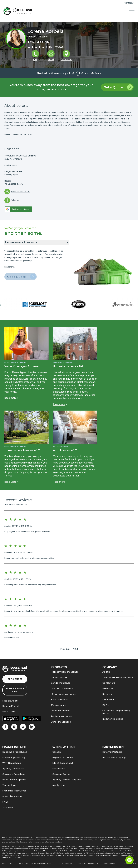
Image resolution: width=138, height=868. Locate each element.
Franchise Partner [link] (12, 796)
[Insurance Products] (36, 242)
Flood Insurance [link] (60, 710)
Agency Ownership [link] (13, 768)
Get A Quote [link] (118, 87)
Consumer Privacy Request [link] (88, 863)
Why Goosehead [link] (11, 763)
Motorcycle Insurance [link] (63, 694)
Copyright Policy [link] (110, 863)
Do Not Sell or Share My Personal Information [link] (35, 863)
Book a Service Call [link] (15, 690)
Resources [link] (58, 768)
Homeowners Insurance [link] (65, 671)
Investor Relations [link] (112, 718)
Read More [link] (10, 482)
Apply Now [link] (58, 785)
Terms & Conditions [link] (65, 863)
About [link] (106, 671)
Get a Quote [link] (21, 276)
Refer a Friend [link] (10, 706)
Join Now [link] (7, 807)
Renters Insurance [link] (61, 716)
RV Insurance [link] (58, 705)
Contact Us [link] (129, 2)
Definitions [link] (108, 699)
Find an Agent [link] (10, 701)
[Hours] (15, 184)
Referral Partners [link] (112, 751)
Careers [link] (56, 751)
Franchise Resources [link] (14, 790)
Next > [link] (76, 649)
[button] (129, 860)
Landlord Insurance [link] (62, 688)
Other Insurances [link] (61, 721)
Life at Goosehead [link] (62, 763)
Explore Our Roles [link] (63, 757)
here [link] (22, 842)
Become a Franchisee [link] (14, 751)
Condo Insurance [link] (60, 682)
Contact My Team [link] (88, 73)
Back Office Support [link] (14, 779)
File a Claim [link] (8, 711)
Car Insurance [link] (59, 677)
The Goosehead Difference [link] (117, 677)
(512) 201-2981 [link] (10, 165)
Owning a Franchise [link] (13, 774)
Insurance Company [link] (113, 757)
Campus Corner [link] (61, 774)
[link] (19, 11)
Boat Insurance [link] (59, 699)
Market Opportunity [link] (13, 757)
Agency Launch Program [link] (66, 779)
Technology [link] (9, 785)
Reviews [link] (107, 694)
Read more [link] (9, 266)
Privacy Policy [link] (7, 863)
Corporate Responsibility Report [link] (116, 712)
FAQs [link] (105, 705)
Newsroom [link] (108, 688)
